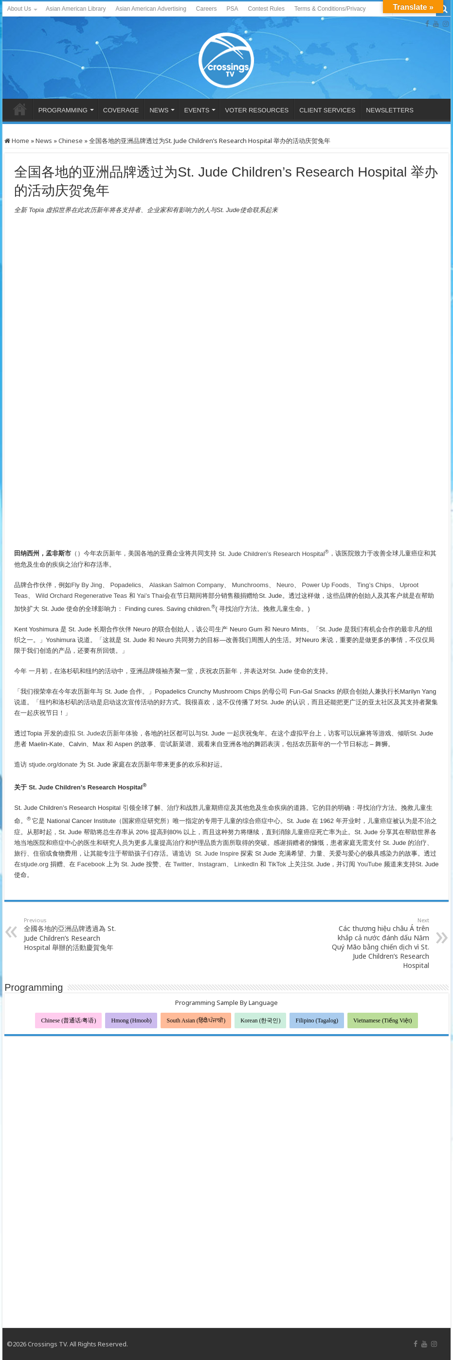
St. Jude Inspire (216, 853)
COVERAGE (121, 110)
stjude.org (34, 864)
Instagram (212, 864)
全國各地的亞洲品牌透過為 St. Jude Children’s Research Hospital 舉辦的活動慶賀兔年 (74, 934)
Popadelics (125, 585)
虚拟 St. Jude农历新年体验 (100, 733)
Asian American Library (76, 8)
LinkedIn (245, 864)
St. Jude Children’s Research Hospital (273, 553)
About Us (19, 8)
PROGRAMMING (63, 110)
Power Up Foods (325, 585)
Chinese (70, 140)
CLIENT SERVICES (327, 110)
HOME (20, 109)
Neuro (284, 585)
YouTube (368, 864)
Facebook (90, 864)
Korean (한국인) (260, 1020)
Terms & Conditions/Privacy (330, 8)
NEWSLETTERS (390, 110)
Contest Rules (266, 8)
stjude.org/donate (52, 764)
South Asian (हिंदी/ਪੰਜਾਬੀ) (195, 1020)
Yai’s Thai (149, 595)
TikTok (276, 864)
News (44, 140)
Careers (206, 8)
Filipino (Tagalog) (316, 1020)
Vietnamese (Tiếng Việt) (382, 1020)
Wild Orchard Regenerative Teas (80, 595)
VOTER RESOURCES (257, 110)
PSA (232, 8)
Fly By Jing (86, 585)
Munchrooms (250, 585)
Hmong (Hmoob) (131, 1020)
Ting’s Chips (373, 585)
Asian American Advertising (150, 8)
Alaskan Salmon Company (185, 585)
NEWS (158, 110)
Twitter (181, 864)
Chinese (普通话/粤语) (68, 1020)
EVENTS (196, 110)
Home (16, 140)
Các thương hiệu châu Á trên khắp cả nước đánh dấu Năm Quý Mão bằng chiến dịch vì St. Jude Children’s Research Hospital (379, 943)
